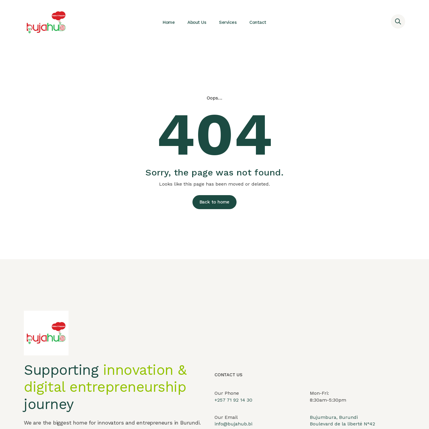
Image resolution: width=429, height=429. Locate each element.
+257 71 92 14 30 (233, 405)
